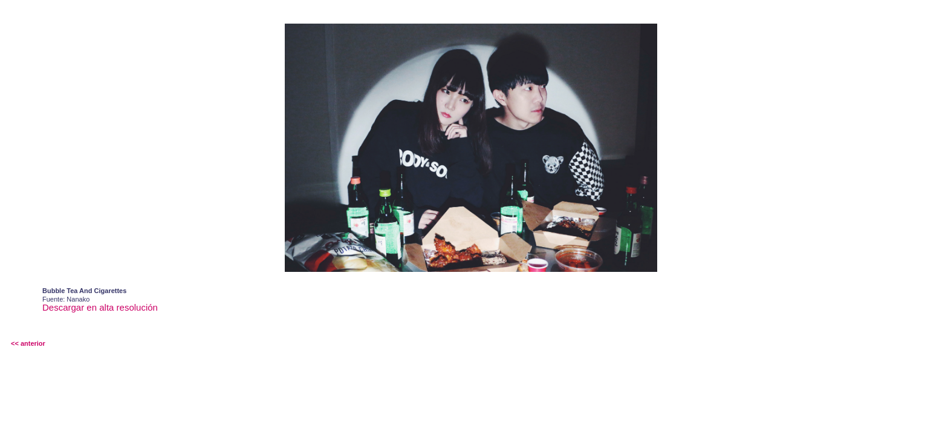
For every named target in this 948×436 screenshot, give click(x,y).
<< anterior (28, 343)
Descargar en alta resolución (100, 307)
